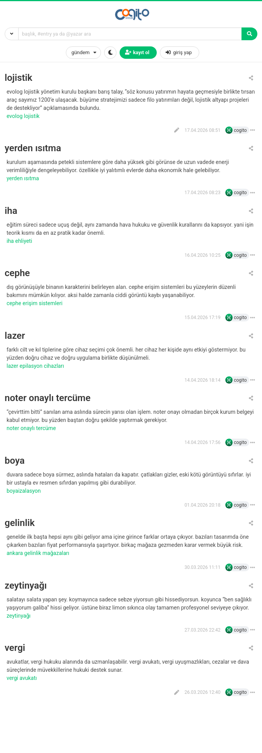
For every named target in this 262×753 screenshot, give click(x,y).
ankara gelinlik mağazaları (38, 553)
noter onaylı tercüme (48, 398)
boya (15, 461)
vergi (15, 648)
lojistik (18, 78)
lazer (15, 336)
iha (11, 211)
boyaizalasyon (24, 491)
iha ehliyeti (20, 241)
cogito (240, 130)
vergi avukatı (22, 678)
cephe (17, 273)
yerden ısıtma (33, 148)
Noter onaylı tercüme (32, 428)
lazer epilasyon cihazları (36, 366)
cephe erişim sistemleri (35, 303)
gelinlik (20, 523)
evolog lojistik (24, 116)
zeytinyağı (26, 586)
